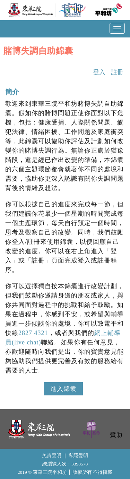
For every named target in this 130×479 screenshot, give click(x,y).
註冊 (117, 73)
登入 (99, 73)
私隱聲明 (78, 455)
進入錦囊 (63, 389)
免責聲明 (51, 455)
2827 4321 (33, 334)
